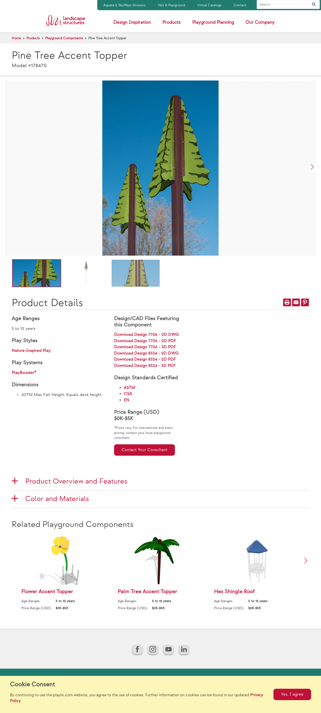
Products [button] (171, 22)
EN (126, 400)
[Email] (296, 302)
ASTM (129, 387)
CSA (128, 393)
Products (33, 38)
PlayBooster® (24, 372)
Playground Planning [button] (213, 22)
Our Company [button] (260, 22)
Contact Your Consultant (144, 449)
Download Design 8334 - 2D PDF (145, 359)
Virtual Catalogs (209, 5)
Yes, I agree (292, 694)
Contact (240, 5)
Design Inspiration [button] (132, 22)
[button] (312, 167)
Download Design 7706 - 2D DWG (146, 334)
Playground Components (64, 38)
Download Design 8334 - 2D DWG (146, 353)
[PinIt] (305, 302)
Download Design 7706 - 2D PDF (145, 341)
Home (16, 38)
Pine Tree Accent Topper (107, 38)
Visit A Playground (171, 5)
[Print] (287, 302)
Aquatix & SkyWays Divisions (124, 5)
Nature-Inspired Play (31, 350)
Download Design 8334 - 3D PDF (145, 365)
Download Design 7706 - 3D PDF (145, 347)
